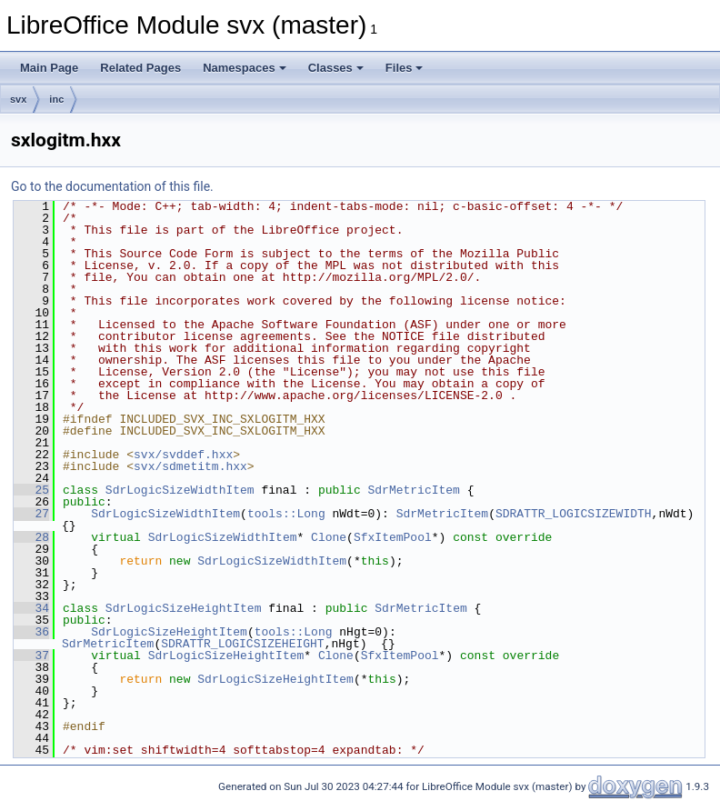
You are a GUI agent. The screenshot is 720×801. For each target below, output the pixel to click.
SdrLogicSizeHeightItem (183, 608)
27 (31, 514)
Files (404, 68)
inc (56, 99)
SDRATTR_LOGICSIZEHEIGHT (242, 644)
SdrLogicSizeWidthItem (180, 490)
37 (31, 655)
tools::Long (286, 514)
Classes (336, 68)
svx (18, 99)
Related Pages (140, 68)
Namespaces (244, 68)
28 (31, 537)
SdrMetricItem (413, 490)
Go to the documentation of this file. (112, 186)
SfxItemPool (393, 537)
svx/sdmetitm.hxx (190, 466)
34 (31, 608)
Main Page (49, 68)
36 (31, 632)
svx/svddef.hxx (183, 454)
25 (31, 490)
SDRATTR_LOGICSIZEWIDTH (573, 514)
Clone (328, 537)
